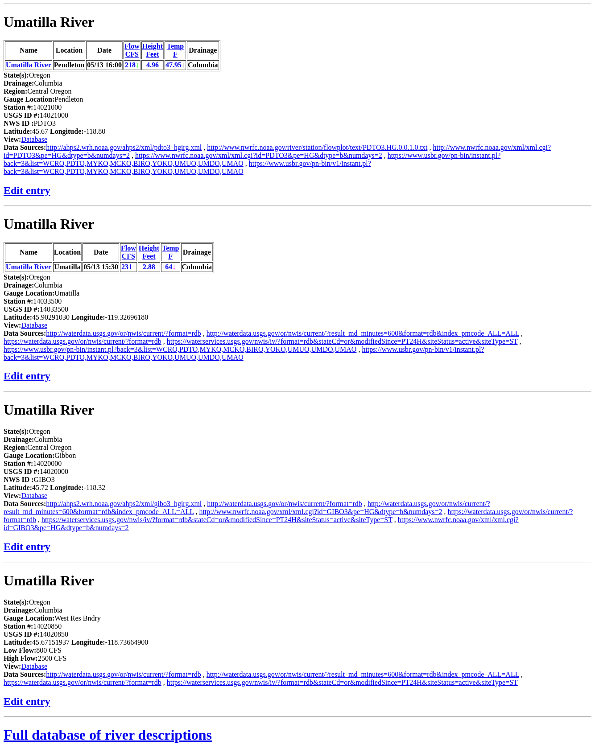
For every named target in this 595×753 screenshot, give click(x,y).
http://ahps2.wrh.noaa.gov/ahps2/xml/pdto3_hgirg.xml (124, 147)
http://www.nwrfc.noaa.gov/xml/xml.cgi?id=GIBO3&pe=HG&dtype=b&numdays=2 (320, 511)
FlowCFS (132, 50)
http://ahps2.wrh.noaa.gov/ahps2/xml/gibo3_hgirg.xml (124, 503)
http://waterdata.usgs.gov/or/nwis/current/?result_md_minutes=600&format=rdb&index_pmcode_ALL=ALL (363, 333)
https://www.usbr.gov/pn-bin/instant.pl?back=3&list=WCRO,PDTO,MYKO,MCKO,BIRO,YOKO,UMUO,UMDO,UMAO (180, 349)
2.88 (149, 267)
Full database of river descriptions (108, 735)
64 (168, 267)
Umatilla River (49, 22)
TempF (175, 50)
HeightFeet (152, 50)
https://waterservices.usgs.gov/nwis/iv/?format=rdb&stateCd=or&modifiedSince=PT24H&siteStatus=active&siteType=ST (342, 341)
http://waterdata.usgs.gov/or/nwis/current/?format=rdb (123, 333)
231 (126, 267)
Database (34, 139)
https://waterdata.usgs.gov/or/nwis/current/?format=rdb (82, 341)
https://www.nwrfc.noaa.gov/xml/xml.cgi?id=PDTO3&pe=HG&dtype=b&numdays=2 (258, 155)
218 (130, 65)
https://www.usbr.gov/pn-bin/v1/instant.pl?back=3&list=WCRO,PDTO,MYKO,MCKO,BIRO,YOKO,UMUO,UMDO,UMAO (187, 167)
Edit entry (27, 190)
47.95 (173, 65)
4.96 (152, 65)
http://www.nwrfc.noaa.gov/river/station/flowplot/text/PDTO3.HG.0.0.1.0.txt (317, 147)
